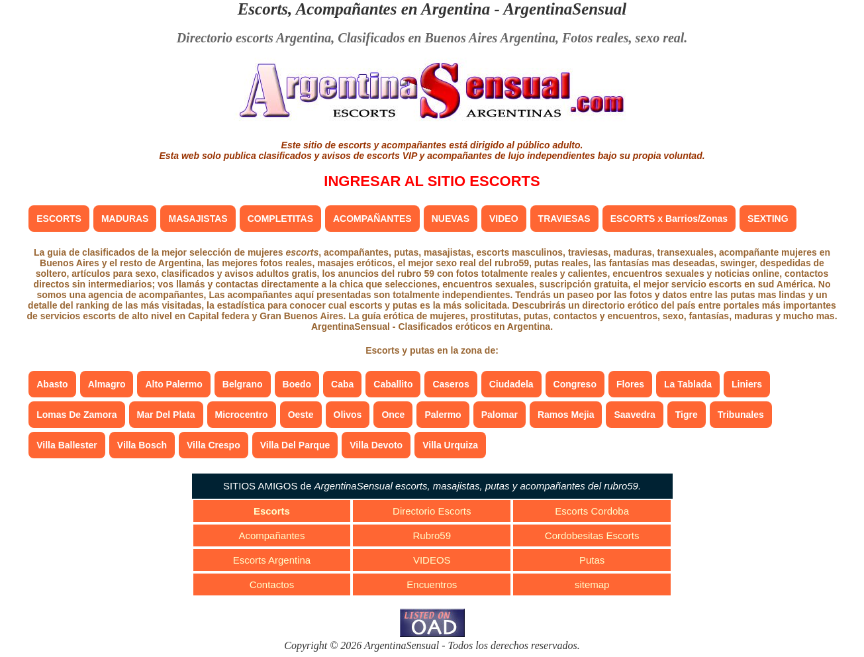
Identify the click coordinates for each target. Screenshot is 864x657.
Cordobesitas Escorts (592, 535)
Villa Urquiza (450, 445)
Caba (342, 384)
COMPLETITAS (280, 218)
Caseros (450, 384)
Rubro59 (432, 535)
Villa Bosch (142, 445)
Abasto (52, 384)
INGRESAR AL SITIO (432, 181)
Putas (591, 560)
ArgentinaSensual (564, 9)
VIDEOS (432, 560)
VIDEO (503, 218)
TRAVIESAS (564, 218)
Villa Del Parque (295, 445)
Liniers (747, 384)
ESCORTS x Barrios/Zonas (669, 218)
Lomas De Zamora (76, 414)
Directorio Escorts (432, 511)
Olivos (348, 414)
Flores (630, 384)
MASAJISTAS (197, 218)
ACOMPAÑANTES (372, 218)
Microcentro (241, 414)
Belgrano (242, 384)
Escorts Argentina (272, 560)
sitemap (592, 584)
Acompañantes (271, 535)
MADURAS (125, 218)
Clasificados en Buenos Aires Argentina (446, 37)
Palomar (499, 414)
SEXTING (767, 218)
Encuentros (432, 584)
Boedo (297, 384)
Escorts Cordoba (592, 511)
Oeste (301, 414)
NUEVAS (450, 218)
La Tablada (688, 384)
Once (393, 414)
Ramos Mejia (566, 414)
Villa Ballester (66, 445)
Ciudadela (511, 384)
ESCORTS (58, 218)
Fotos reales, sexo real (623, 37)
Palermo (442, 414)
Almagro (107, 384)
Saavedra (634, 414)
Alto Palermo (173, 384)
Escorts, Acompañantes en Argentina (364, 9)
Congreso (575, 384)
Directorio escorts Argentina (254, 37)
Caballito (392, 384)
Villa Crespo (213, 445)
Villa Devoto (376, 445)
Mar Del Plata (166, 414)
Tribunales (741, 414)
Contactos (272, 584)
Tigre (686, 414)
